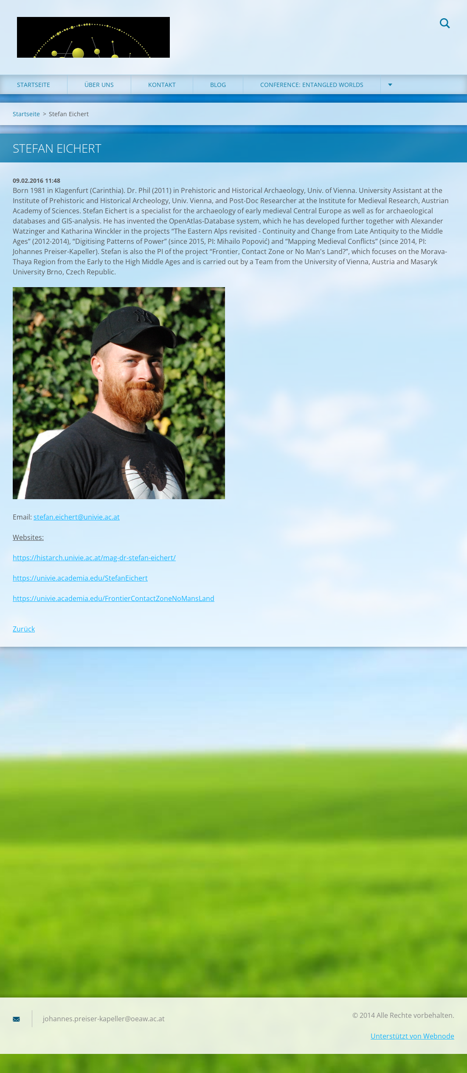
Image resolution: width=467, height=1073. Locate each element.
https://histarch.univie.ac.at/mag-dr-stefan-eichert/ (94, 557)
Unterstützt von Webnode (412, 1036)
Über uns (99, 85)
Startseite (33, 85)
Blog (218, 85)
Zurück (24, 629)
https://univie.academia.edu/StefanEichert (80, 578)
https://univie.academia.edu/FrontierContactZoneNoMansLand (113, 598)
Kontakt (162, 85)
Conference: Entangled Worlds (311, 85)
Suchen (445, 24)
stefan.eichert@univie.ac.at (77, 517)
